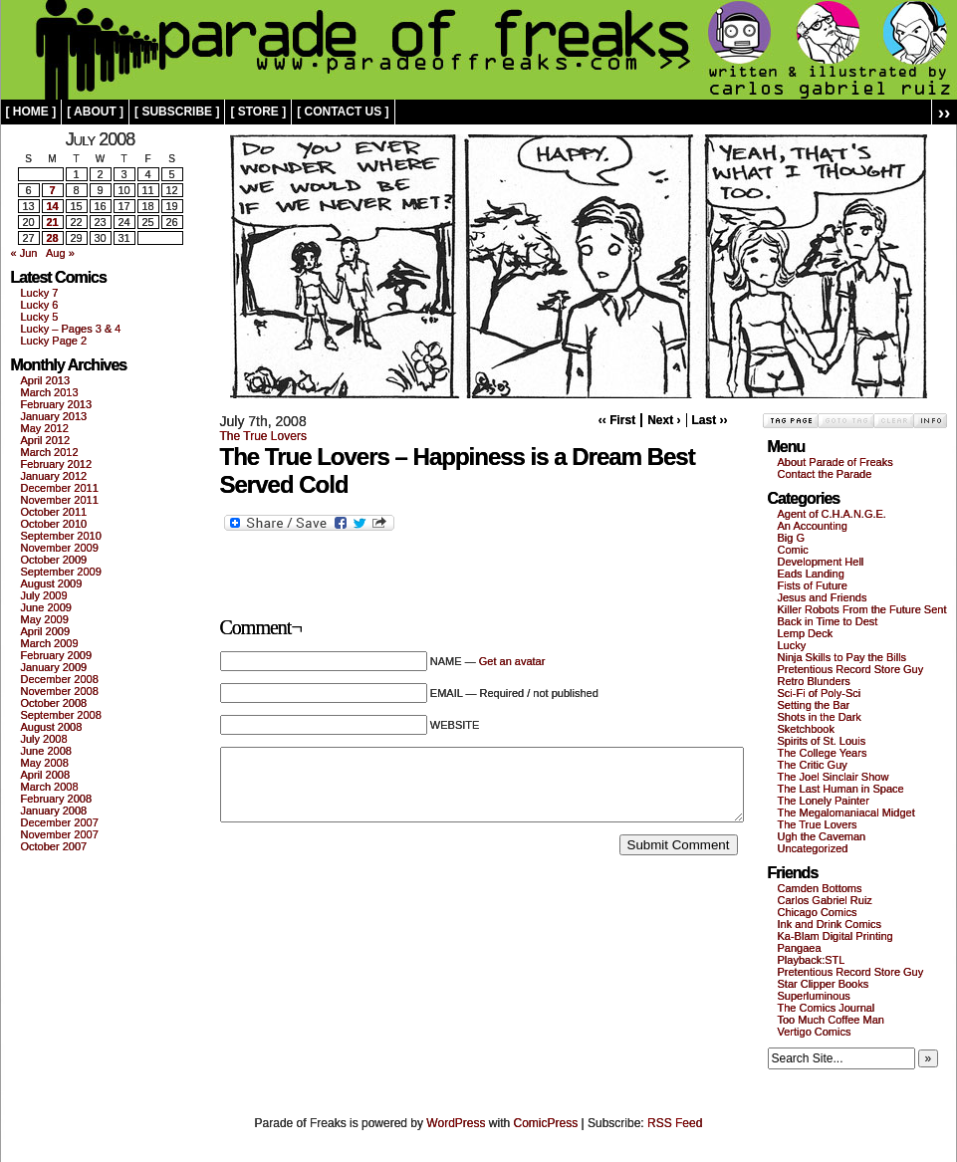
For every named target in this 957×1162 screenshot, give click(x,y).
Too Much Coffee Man (831, 1020)
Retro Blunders (814, 681)
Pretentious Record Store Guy (851, 669)
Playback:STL (811, 960)
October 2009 (54, 560)
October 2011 (54, 512)
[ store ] (258, 111)
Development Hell (821, 562)
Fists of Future (812, 585)
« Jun (24, 253)
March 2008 (50, 787)
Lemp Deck (806, 633)
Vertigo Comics (814, 1032)
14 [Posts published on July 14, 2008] (52, 206)
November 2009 (60, 548)
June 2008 (46, 751)
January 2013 (54, 416)
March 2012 (50, 452)
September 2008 (61, 715)
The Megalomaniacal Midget (846, 812)
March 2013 (50, 392)
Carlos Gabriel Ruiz (825, 900)
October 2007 (54, 846)
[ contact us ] (342, 111)
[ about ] (95, 111)
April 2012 (46, 440)
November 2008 (60, 691)
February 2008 (57, 799)
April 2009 (46, 631)
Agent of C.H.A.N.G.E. (832, 514)
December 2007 (60, 822)
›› (944, 112)
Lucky (792, 645)
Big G (792, 538)
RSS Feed (674, 1123)
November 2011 (60, 500)
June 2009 (46, 607)
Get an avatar (512, 661)
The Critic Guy (812, 765)
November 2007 (60, 834)
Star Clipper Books (823, 984)
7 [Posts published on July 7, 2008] (52, 190)
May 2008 (45, 763)
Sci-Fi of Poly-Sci (819, 693)
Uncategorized (813, 848)
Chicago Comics (817, 912)
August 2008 (52, 727)
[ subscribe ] (176, 111)
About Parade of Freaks (835, 462)
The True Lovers (263, 436)
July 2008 (44, 739)
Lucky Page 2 (54, 341)
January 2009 (54, 667)
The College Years (822, 753)
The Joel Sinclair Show (833, 777)
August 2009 (52, 583)
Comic (793, 550)
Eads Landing (811, 574)
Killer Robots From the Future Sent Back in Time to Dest (862, 615)
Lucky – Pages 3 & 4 (71, 329)
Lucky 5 (40, 317)
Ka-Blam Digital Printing (835, 936)
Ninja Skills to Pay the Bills (842, 657)
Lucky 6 (40, 305)
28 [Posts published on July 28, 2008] (52, 238)
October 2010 (54, 524)
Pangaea (800, 948)
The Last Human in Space (841, 789)
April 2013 (46, 380)
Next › (663, 420)
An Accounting (812, 526)
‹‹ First (616, 420)
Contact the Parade (825, 474)
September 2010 (61, 536)
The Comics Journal (826, 1008)
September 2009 (61, 572)
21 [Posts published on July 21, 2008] (52, 222)
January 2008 (54, 810)
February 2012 (57, 464)
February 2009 (57, 655)
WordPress (455, 1123)
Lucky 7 (40, 293)
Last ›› (710, 420)
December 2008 (60, 679)
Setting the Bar (814, 705)
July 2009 (44, 595)
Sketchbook (806, 729)
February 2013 (57, 404)
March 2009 (50, 643)
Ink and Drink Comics (830, 924)
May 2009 (45, 619)
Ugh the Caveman (822, 836)
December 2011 (60, 488)
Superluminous (814, 996)
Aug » (60, 253)
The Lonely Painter (823, 801)
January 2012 (54, 476)
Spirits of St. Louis (822, 741)
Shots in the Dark (819, 717)
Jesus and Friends (822, 597)
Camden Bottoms (820, 888)
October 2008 (54, 703)
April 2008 (46, 775)
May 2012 (45, 428)
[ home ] (31, 111)
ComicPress (546, 1123)
